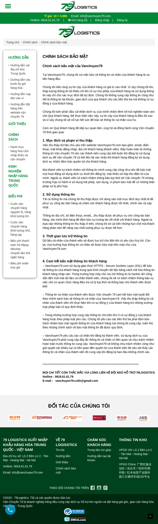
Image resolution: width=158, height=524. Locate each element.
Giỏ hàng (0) (77, 20)
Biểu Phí (15, 196)
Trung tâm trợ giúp (99, 450)
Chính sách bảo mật (54, 42)
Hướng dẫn (18, 57)
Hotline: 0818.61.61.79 (45, 20)
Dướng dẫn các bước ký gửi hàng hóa (20, 83)
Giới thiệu (17, 124)
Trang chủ (12, 42)
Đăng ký (122, 20)
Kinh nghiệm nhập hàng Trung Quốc (18, 176)
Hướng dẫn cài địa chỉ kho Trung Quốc (20, 69)
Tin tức (60, 450)
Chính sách (30, 42)
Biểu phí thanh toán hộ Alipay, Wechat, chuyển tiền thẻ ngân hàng (20, 249)
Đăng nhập (102, 20)
